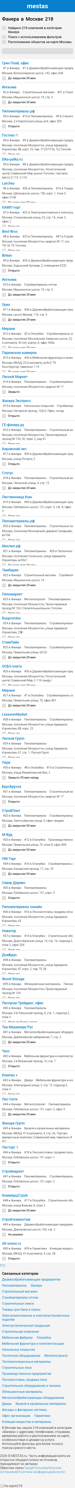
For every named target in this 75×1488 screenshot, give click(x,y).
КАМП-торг (11, 207)
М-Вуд (7, 835)
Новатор (9, 931)
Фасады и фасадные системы (24, 1410)
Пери (6, 763)
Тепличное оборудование (21, 1356)
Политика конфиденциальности (41, 1472)
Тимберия (10, 570)
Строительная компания (20, 1331)
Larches (8, 183)
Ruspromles (11, 618)
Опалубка (44, 1338)
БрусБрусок (11, 787)
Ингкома (9, 87)
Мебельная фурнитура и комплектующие (33, 1344)
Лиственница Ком (17, 497)
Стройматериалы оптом (40, 284)
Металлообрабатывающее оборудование (33, 1398)
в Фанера (11, 68)
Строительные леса (17, 1368)
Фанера (36, 1285)
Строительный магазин (38, 92)
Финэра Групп (13, 1123)
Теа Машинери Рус (17, 1027)
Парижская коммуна (19, 353)
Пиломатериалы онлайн (22, 907)
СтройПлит (11, 811)
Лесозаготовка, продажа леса (24, 1380)
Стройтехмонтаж (16, 1219)
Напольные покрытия (39, 406)
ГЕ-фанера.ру (13, 425)
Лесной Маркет (15, 377)
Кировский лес (14, 449)
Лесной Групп (13, 738)
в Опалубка (34, 333)
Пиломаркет (12, 594)
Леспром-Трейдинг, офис (23, 1003)
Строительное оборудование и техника (31, 1386)
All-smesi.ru (11, 1244)
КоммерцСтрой (15, 1195)
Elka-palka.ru (12, 159)
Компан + (10, 1075)
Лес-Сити (9, 1099)
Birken (7, 256)
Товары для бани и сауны (21, 1309)
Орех (6, 305)
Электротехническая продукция (26, 1325)
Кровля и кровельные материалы (47, 1128)
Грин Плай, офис (15, 63)
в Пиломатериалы (38, 116)
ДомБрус (9, 955)
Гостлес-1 (10, 135)
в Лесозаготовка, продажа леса (48, 912)
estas (37, 6)
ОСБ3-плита (12, 666)
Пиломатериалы (35, 382)
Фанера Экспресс (16, 401)
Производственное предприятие (26, 1374)
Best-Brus (10, 231)
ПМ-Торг (9, 859)
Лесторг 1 (10, 1147)
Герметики (42, 1416)
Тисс (6, 1051)
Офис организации (16, 1416)
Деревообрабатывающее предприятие (31, 1279)
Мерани (8, 329)
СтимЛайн (10, 642)
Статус (7, 473)
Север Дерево (13, 883)
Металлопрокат (35, 599)
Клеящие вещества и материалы (26, 1422)
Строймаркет (13, 1171)
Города (28, 1468)
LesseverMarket (14, 714)
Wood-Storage (13, 979)
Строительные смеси (18, 1303)
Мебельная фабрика (17, 1338)
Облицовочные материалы (42, 984)
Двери (28, 1080)
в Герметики (35, 1248)
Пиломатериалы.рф (18, 111)
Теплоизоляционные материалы (26, 1362)
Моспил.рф (11, 546)
